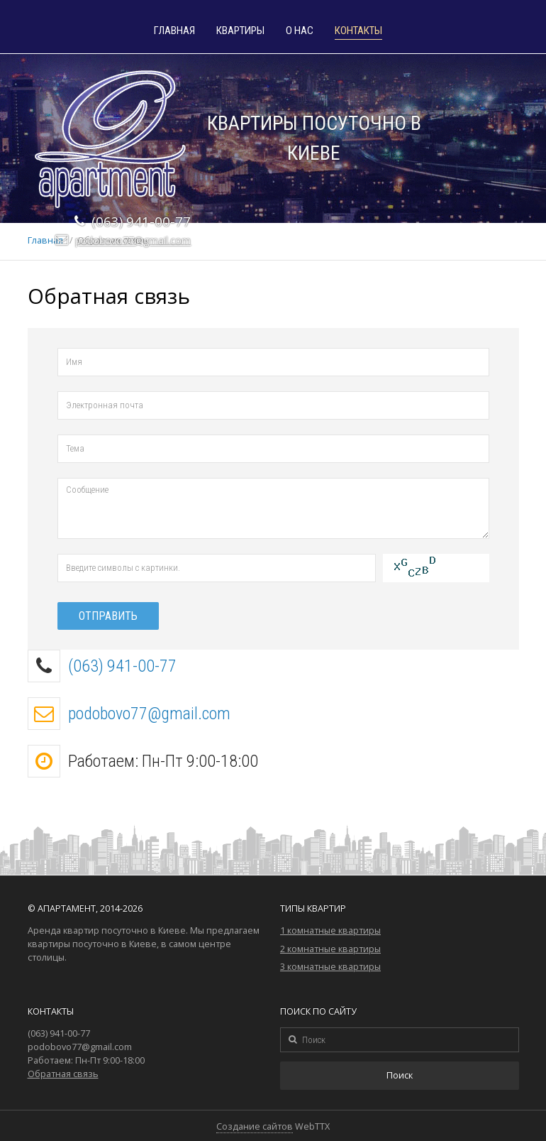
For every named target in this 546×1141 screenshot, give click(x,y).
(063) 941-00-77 (122, 666)
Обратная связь (63, 1074)
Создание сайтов (254, 1126)
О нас (299, 31)
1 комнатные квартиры (330, 930)
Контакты (358, 31)
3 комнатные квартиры (330, 967)
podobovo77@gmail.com (133, 240)
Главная (174, 31)
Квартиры (240, 31)
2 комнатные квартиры (330, 949)
